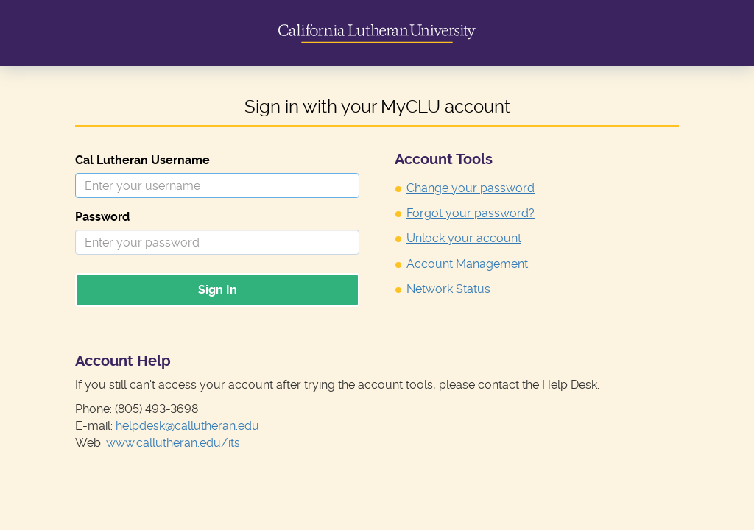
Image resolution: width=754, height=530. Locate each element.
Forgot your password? (470, 213)
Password (102, 217)
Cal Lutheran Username (142, 160)
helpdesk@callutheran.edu (187, 426)
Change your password (470, 188)
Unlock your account (463, 238)
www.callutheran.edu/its (173, 443)
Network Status (448, 289)
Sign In (217, 290)
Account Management (467, 264)
